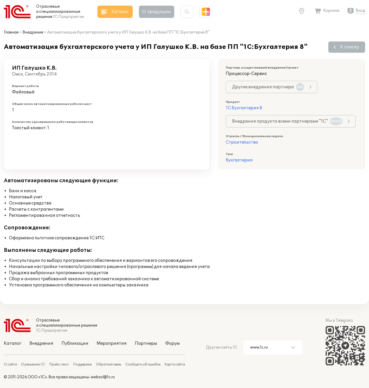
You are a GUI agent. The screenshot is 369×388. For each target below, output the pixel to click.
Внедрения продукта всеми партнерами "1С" (287, 121)
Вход (360, 10)
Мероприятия (112, 343)
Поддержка (82, 364)
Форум (172, 343)
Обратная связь (108, 364)
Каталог (12, 343)
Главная (11, 32)
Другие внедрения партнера (268, 87)
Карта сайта (175, 364)
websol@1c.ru (103, 377)
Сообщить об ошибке (142, 364)
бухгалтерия (239, 160)
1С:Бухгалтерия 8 (244, 108)
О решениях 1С (33, 364)
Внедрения (33, 32)
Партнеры (146, 343)
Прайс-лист (59, 364)
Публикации (74, 343)
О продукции (156, 11)
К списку (349, 47)
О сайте (10, 364)
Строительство (242, 142)
